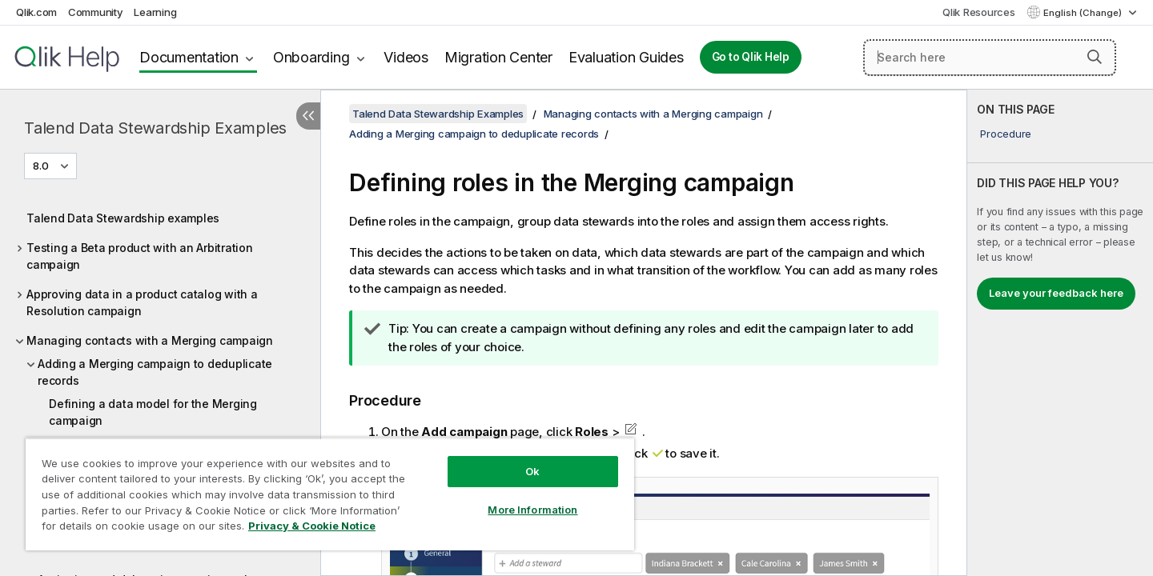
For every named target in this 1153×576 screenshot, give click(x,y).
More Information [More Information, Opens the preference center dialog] (532, 509)
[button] (1095, 57)
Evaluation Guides (626, 57)
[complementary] (1060, 333)
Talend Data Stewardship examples (122, 218)
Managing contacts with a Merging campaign (149, 340)
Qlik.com (36, 12)
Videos (406, 57)
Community (95, 12)
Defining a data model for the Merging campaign (153, 412)
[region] (330, 494)
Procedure (1005, 133)
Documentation (189, 57)
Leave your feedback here (1056, 292)
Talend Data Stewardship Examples (155, 128)
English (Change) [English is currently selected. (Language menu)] (1083, 12)
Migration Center (498, 57)
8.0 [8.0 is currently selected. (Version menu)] (42, 165)
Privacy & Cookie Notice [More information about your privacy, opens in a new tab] (312, 525)
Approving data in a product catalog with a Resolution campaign (142, 302)
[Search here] (990, 57)
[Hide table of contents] (308, 116)
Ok (532, 471)
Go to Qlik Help (750, 56)
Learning (155, 12)
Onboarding (311, 57)
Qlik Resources (978, 12)
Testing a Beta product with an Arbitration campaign (139, 256)
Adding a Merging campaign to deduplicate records (155, 372)
